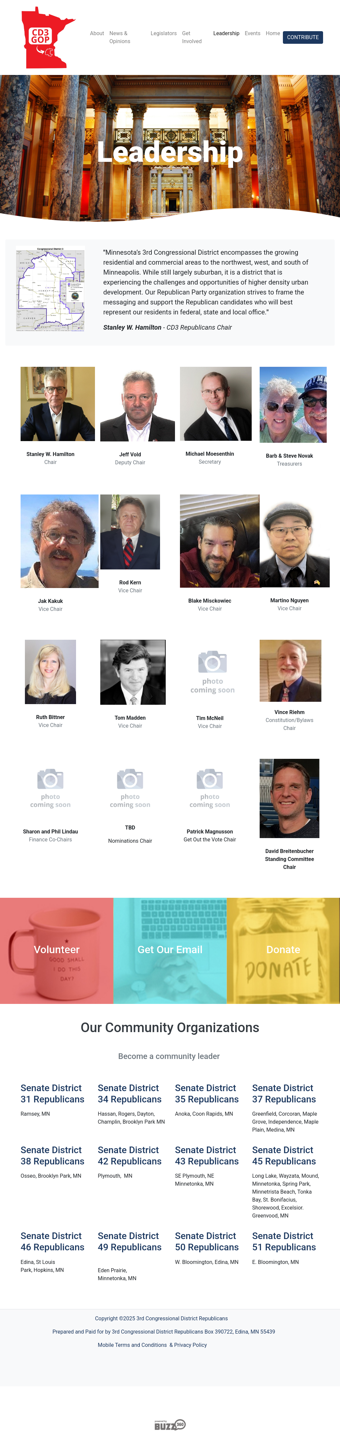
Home (273, 33)
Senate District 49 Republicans (130, 1241)
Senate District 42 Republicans (130, 1156)
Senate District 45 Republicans (284, 1156)
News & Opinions (120, 37)
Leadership (226, 33)
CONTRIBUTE (303, 37)
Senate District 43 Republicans (207, 1156)
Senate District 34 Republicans (130, 1094)
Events (252, 33)
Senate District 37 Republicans (284, 1094)
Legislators (164, 33)
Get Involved (192, 37)
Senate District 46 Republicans (52, 1241)
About (97, 33)
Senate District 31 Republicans (52, 1094)
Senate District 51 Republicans (284, 1241)
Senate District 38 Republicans (52, 1156)
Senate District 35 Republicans (207, 1094)
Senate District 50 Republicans (207, 1241)
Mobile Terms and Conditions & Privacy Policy (152, 1345)
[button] (54, 1114)
